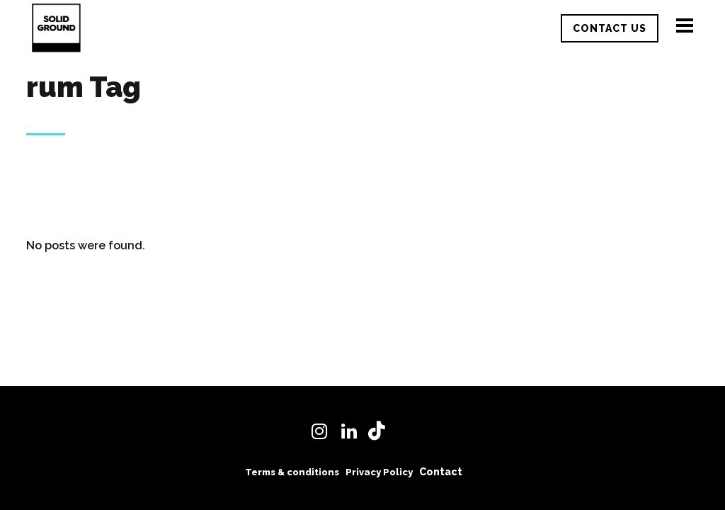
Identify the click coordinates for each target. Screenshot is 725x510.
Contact (440, 471)
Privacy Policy (379, 472)
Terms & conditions (292, 472)
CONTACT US (609, 28)
